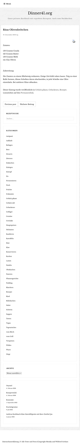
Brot (7, 150)
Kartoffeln (10, 238)
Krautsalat (10, 400)
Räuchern (9, 287)
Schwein (9, 310)
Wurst (8, 350)
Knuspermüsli (11, 393)
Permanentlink (27, 93)
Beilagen (9, 145)
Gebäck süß (10, 203)
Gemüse (9, 216)
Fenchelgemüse (12, 407)
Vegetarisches (11, 327)
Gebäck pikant (41, 90)
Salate (8, 305)
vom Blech (10, 332)
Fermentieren (11, 181)
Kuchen (9, 256)
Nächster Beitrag (27, 104)
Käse (8, 243)
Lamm (8, 261)
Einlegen (9, 167)
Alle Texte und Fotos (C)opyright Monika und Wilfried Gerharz (45, 442)
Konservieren (11, 252)
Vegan (8, 323)
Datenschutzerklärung (10, 442)
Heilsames (10, 230)
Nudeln (9, 265)
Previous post (10, 104)
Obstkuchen (10, 270)
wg (17, 35)
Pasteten (9, 274)
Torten (8, 319)
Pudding (9, 283)
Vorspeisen (10, 341)
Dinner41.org (40, 13)
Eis (7, 176)
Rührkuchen (10, 301)
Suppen (9, 314)
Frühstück (10, 194)
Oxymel (9, 386)
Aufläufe (9, 141)
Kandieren (10, 234)
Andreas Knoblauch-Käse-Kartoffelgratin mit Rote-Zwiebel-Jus (29, 414)
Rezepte (63, 90)
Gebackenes (54, 90)
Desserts (9, 154)
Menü (8, 4)
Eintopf (9, 172)
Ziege (8, 354)
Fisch (8, 185)
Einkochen (10, 163)
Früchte (9, 190)
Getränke (9, 221)
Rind (8, 296)
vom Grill (9, 336)
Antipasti (9, 136)
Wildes (8, 345)
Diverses (9, 158)
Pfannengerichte (12, 278)
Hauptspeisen (11, 225)
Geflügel (9, 212)
